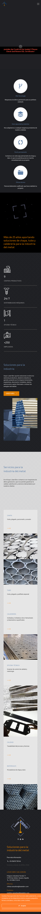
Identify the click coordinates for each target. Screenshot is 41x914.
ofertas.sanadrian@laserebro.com (18, 886)
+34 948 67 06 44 (15, 861)
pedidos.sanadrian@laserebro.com (18, 893)
